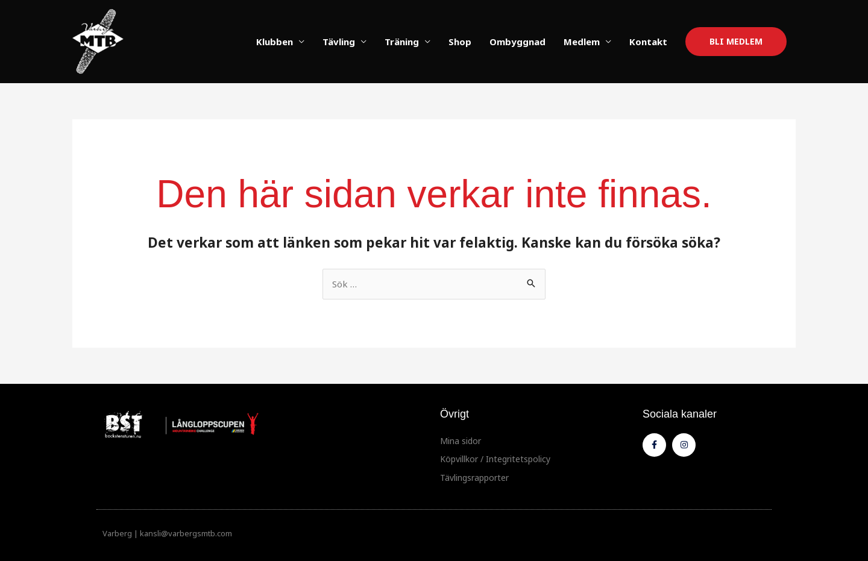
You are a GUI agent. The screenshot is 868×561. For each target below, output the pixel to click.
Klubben (274, 42)
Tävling (338, 42)
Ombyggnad (517, 42)
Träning (402, 42)
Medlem (582, 42)
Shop (459, 42)
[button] (736, 41)
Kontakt (648, 42)
